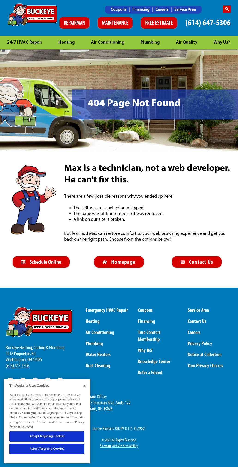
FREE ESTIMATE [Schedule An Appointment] (159, 23)
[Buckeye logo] (33, 14)
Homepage (119, 262)
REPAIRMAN (74, 23)
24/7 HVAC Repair (24, 42)
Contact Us (197, 262)
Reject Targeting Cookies (47, 448)
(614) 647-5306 (208, 23)
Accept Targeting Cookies (47, 436)
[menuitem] (120, 10)
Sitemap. (105, 446)
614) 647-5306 (18, 366)
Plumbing (150, 42)
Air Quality (186, 42)
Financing (141, 10)
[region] (47, 421)
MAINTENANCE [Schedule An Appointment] (115, 23)
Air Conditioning (107, 42)
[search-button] (227, 9)
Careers (162, 10)
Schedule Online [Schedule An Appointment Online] (41, 262)
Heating (66, 42)
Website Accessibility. (125, 446)
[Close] (84, 386)
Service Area (185, 10)
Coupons (119, 10)
